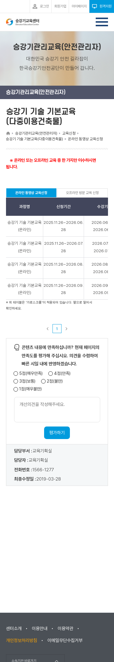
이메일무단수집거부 (64, 640)
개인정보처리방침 (21, 640)
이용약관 (65, 628)
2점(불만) (55, 381)
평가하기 (57, 432)
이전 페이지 (47, 328)
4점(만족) (62, 373)
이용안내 (39, 628)
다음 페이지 (66, 328)
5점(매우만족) (31, 373)
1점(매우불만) (30, 389)
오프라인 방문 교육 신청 (82, 193)
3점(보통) (27, 381)
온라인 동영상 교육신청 (31, 194)
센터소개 (14, 628)
